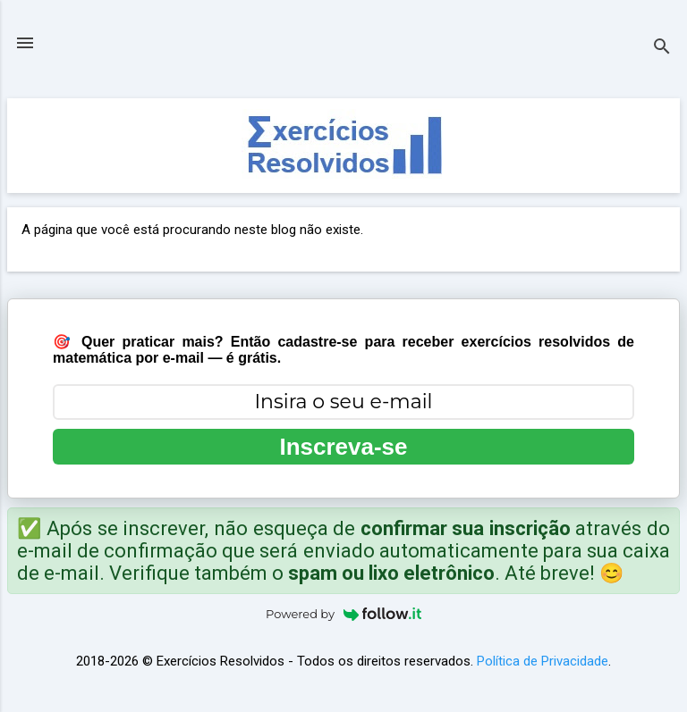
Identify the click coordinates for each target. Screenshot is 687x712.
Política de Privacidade (542, 661)
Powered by (343, 614)
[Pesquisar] (662, 48)
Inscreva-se (343, 446)
